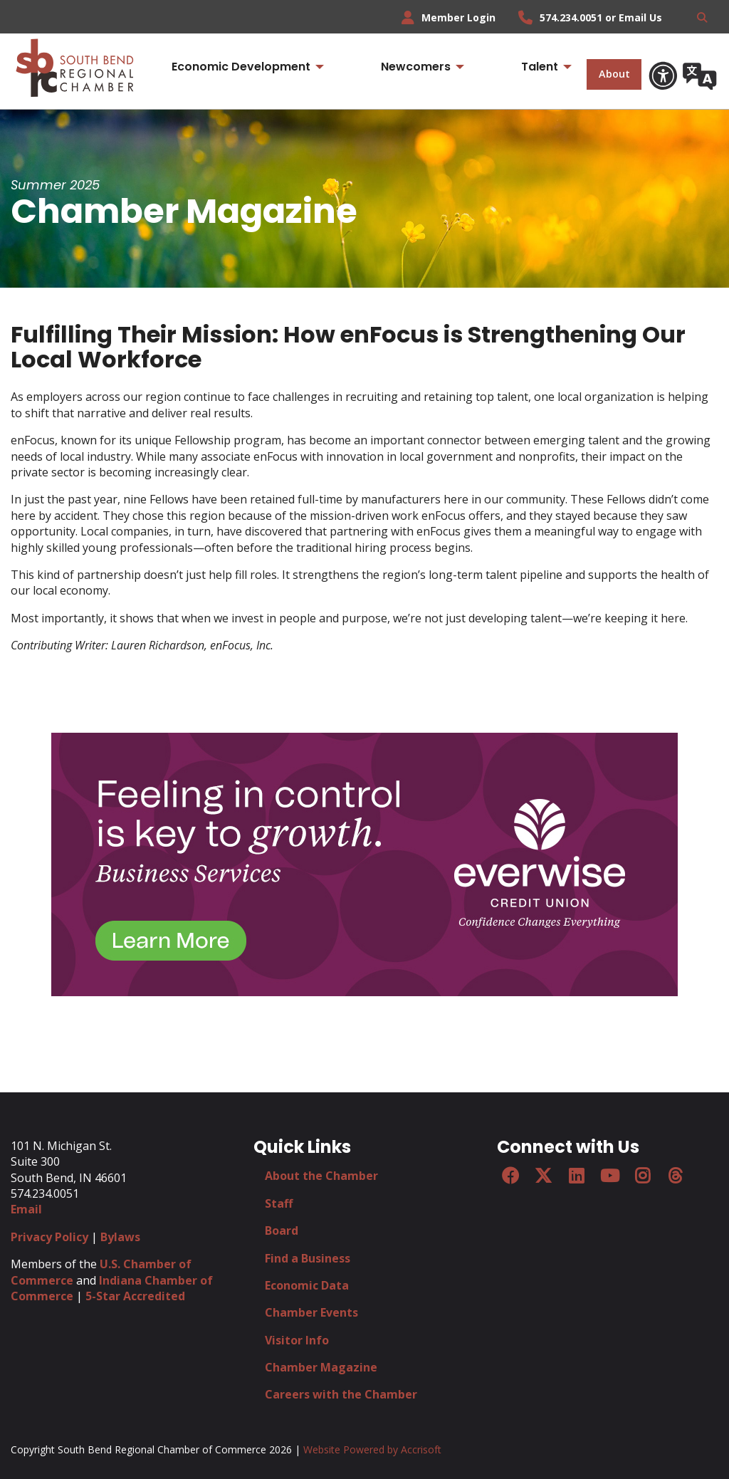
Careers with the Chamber (341, 1394)
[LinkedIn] (575, 1175)
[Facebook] (510, 1175)
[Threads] (675, 1175)
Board (281, 1230)
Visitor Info (297, 1340)
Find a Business (307, 1258)
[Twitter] (543, 1175)
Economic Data (307, 1285)
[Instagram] (642, 1175)
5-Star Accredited (135, 1296)
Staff (279, 1203)
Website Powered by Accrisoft (372, 1449)
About (614, 73)
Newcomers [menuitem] (416, 66)
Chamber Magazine (321, 1367)
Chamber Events (311, 1312)
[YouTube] (609, 1175)
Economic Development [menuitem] (241, 66)
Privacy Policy (49, 1237)
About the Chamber (321, 1175)
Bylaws (120, 1237)
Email (26, 1209)
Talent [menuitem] (539, 66)
